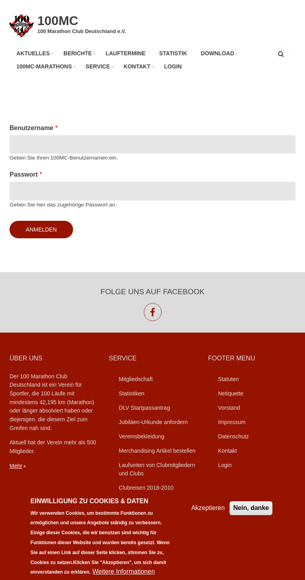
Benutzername (31, 128)
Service (97, 66)
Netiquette (230, 393)
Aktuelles (33, 53)
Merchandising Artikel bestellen (157, 451)
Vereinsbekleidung (141, 436)
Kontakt (136, 66)
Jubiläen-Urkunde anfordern (153, 422)
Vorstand (229, 408)
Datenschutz (233, 436)
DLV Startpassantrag (144, 408)
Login (172, 66)
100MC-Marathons (44, 66)
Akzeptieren (208, 507)
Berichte (77, 53)
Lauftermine (125, 53)
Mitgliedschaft (136, 379)
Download (216, 53)
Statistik (172, 53)
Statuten (228, 379)
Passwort (24, 174)
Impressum (231, 422)
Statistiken (132, 393)
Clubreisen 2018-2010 (146, 488)
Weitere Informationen (124, 571)
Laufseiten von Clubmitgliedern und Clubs (157, 469)
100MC (57, 21)
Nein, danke (251, 507)
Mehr (16, 466)
